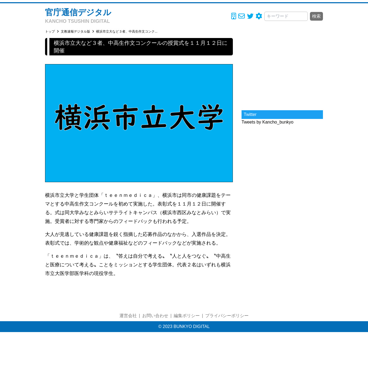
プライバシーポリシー (227, 315)
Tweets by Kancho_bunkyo (267, 122)
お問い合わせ (155, 315)
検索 (316, 16)
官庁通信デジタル (78, 12)
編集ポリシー (187, 315)
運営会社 (128, 315)
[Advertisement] (282, 72)
